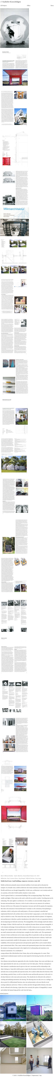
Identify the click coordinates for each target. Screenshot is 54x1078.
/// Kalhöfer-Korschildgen (23, 1075)
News (52, 5)
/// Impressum (34, 1075)
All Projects (3, 5)
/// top (39, 1075)
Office (28, 5)
